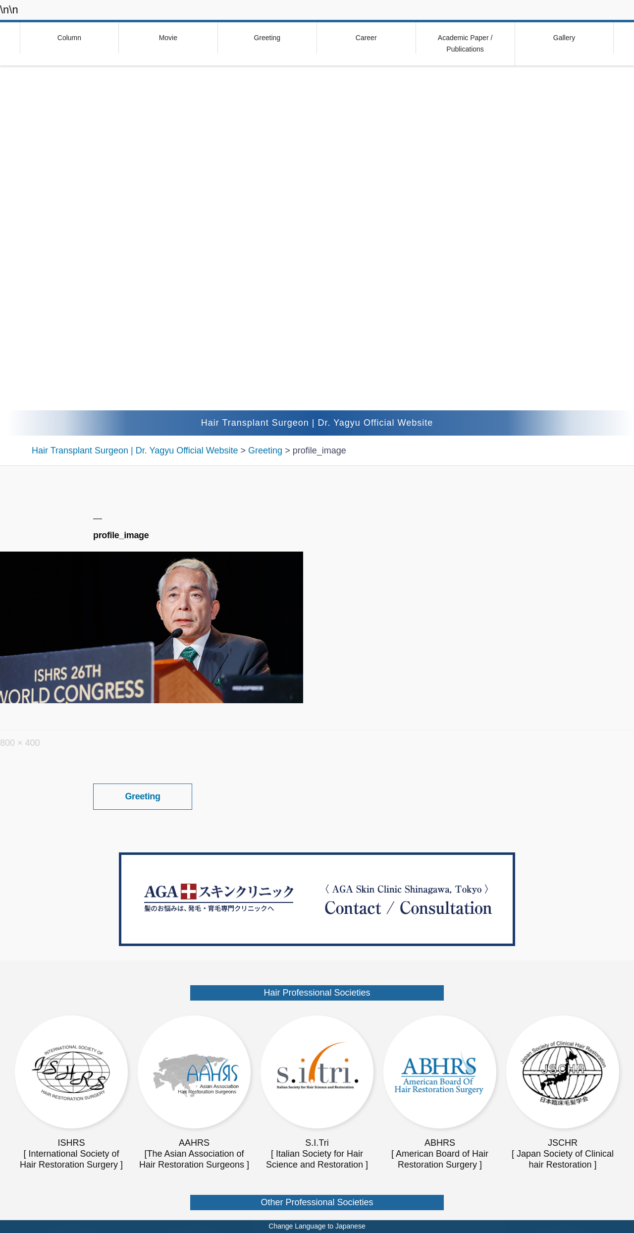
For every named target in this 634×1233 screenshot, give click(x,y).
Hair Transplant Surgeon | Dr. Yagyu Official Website (317, 423)
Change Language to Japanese (316, 1226)
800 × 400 (20, 743)
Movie (168, 38)
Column (69, 38)
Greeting (267, 38)
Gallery (564, 38)
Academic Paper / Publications (465, 44)
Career (366, 38)
